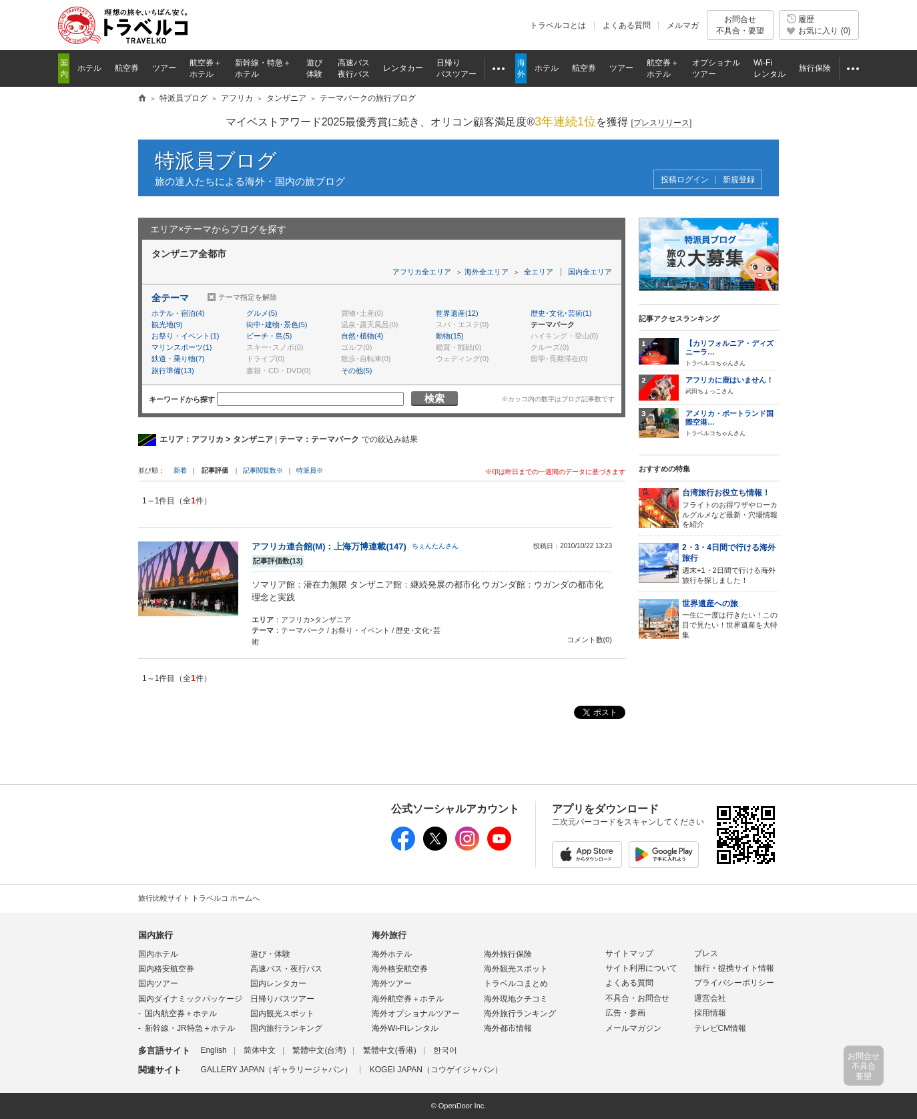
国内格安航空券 (166, 968)
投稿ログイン (685, 180)
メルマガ (683, 25)
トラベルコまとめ (516, 983)
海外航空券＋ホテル (408, 998)
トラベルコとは (558, 25)
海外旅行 (389, 935)
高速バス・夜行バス (286, 968)
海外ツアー (392, 983)
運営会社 (710, 998)
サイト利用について (641, 968)
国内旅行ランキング (286, 1028)
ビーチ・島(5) (269, 336)
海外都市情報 (508, 1028)
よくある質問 (627, 25)
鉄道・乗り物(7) (177, 359)
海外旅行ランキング (520, 1013)
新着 (181, 470)
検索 (434, 398)
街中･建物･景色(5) (276, 324)
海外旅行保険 (508, 954)
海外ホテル (392, 954)
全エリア (538, 272)
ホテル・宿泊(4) (177, 313)
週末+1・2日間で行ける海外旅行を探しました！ (730, 563)
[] (661, 123)
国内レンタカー (278, 983)
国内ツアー (158, 983)
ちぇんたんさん (435, 545)
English (213, 1050)
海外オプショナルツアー (416, 1013)
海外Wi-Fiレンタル (405, 1028)
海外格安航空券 (400, 968)
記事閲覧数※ (263, 470)
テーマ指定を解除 (247, 297)
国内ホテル (158, 954)
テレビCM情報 (720, 1028)
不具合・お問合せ (637, 998)
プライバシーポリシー (734, 982)
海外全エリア (487, 272)
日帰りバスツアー (282, 998)
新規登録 (739, 180)
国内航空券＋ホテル (181, 1013)
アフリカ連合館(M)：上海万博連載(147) (329, 546)
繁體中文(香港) (389, 1050)
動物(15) (450, 336)
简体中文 (260, 1050)
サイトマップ (629, 953)
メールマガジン (633, 1028)
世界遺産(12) (457, 313)
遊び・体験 (270, 954)
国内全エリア (590, 272)
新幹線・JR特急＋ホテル (190, 1028)
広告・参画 (625, 1013)
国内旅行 (155, 935)
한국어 (445, 1050)
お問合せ (740, 25)
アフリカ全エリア (421, 272)
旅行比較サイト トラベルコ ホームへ (199, 898)
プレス (706, 953)
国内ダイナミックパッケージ (190, 998)
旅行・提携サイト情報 (734, 968)
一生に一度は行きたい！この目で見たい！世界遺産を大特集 (730, 618)
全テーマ (170, 297)
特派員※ (309, 470)
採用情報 (710, 1013)
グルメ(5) (261, 313)
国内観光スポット (282, 1013)
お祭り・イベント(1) (185, 336)
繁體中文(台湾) (319, 1050)
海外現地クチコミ (516, 998)
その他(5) (356, 371)
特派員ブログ (216, 161)
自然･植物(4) (362, 336)
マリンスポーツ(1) (181, 347)
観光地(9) (166, 324)
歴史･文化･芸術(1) (561, 313)
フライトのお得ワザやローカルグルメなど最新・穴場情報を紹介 (730, 507)
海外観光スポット (516, 968)
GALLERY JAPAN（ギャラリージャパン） (276, 1069)
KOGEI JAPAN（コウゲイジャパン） (436, 1069)
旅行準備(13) (172, 371)
